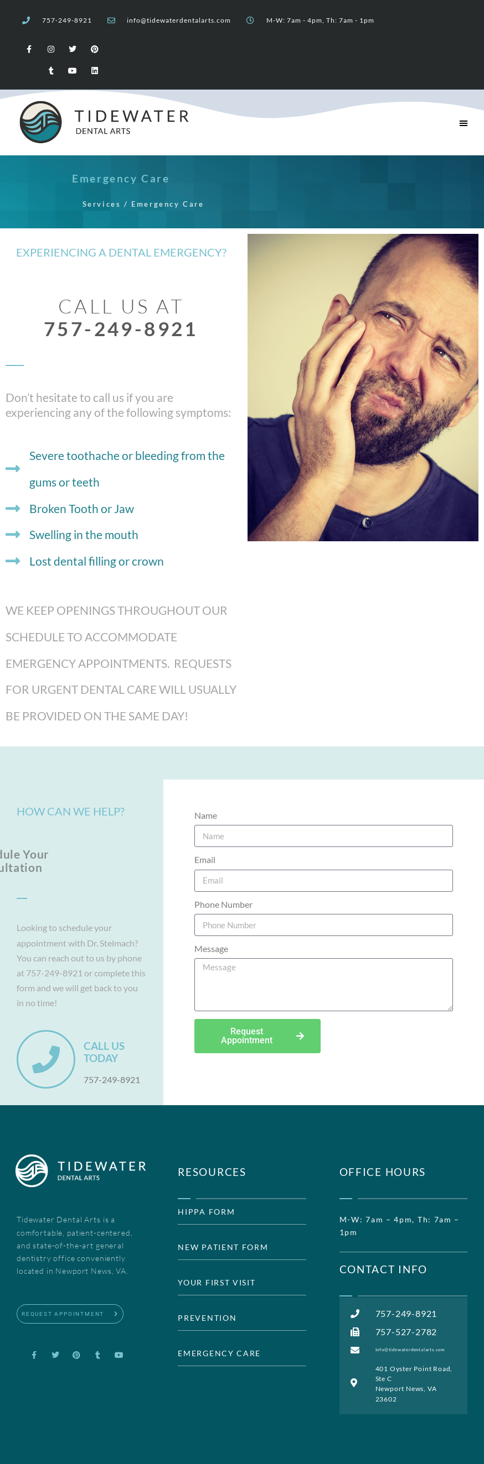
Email (204, 860)
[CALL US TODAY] (46, 1059)
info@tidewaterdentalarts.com (179, 20)
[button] (463, 122)
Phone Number (223, 904)
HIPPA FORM (206, 1211)
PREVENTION (207, 1318)
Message (211, 949)
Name (205, 815)
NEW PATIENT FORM (223, 1247)
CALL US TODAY (104, 1052)
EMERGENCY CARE (219, 1353)
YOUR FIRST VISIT (216, 1282)
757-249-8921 (67, 20)
